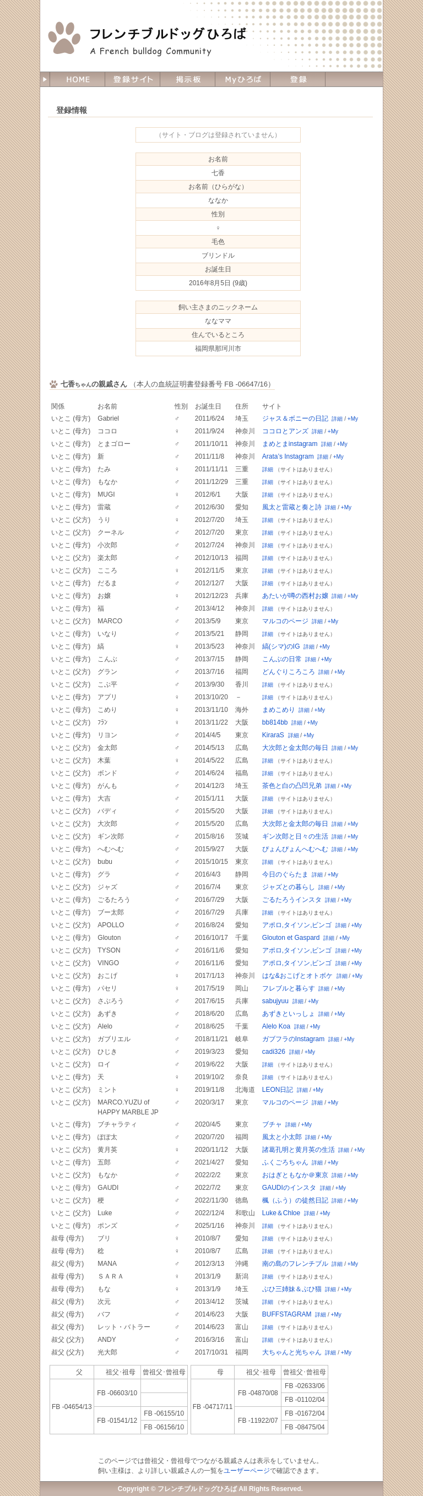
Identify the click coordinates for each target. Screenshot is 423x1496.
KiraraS (273, 735)
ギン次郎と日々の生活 (295, 836)
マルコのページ (285, 621)
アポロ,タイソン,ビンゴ (297, 925)
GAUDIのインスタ (289, 1188)
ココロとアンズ (285, 431)
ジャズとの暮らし (288, 887)
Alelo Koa (276, 1026)
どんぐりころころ (288, 672)
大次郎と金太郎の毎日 (295, 748)
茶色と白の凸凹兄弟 (292, 786)
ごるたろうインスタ (292, 900)
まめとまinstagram (290, 444)
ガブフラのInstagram (293, 1039)
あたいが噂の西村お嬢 (295, 596)
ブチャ (272, 1124)
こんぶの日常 (282, 659)
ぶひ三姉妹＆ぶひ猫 (292, 1289)
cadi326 (273, 1052)
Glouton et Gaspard (291, 938)
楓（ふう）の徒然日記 (295, 1200)
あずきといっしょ (288, 1014)
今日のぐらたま (285, 874)
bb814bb (275, 722)
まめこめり (278, 710)
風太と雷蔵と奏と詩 (292, 507)
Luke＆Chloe (281, 1213)
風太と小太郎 (282, 1137)
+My (353, 419)
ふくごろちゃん (285, 1162)
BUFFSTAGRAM (287, 1314)
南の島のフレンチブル (295, 1263)
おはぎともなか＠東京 (295, 1175)
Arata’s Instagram (288, 456)
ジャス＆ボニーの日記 (295, 418)
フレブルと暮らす (288, 988)
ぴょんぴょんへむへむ (295, 849)
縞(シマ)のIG (281, 646)
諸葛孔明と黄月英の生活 (298, 1150)
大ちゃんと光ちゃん (292, 1352)
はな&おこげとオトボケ (297, 976)
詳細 (337, 419)
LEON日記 (278, 1090)
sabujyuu (275, 1001)
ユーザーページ (247, 1471)
